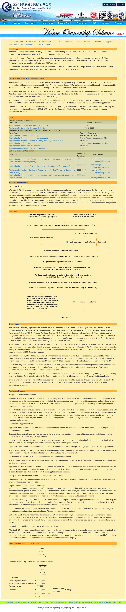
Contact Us (118, 23)
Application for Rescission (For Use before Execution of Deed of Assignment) (39, 166)
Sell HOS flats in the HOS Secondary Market (38, 42)
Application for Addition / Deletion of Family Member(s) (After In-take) (36, 141)
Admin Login (116, 602)
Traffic (100, 602)
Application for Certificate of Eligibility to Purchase (28, 125)
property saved (109, 4)
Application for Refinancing (19, 143)
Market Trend (32, 602)
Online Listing (81, 23)
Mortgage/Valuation (85, 602)
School (95, 602)
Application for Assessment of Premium (24, 146)
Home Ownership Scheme (59, 602)
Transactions (99, 42)
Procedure (88, 42)
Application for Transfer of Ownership (23, 136)
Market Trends (47, 23)
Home (5, 23)
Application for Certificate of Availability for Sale (27, 128)
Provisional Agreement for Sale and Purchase (27, 148)
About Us (16, 23)
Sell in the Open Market (73, 42)
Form (60, 42)
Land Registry (30, 23)
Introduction (13, 42)
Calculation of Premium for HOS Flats (35, 44)
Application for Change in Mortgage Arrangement (28, 138)
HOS (94, 23)
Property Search (64, 23)
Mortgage (105, 23)
